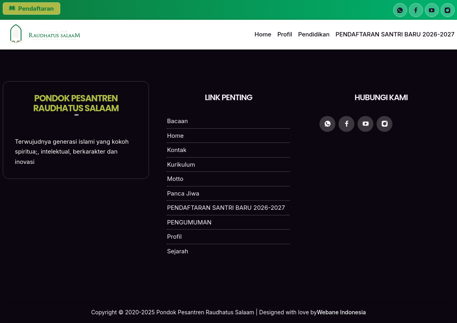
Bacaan (177, 121)
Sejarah (177, 251)
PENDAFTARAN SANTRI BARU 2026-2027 (395, 34)
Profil (285, 34)
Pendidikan (313, 34)
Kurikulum (181, 164)
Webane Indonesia (341, 312)
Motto (175, 178)
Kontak (176, 150)
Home (262, 34)
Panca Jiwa (183, 193)
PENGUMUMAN (189, 222)
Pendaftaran (31, 8)
